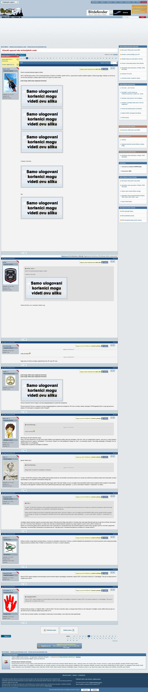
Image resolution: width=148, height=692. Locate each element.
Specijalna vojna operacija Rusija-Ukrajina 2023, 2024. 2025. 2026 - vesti (133, 145)
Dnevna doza (125, 246)
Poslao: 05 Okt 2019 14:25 (9, 453)
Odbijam (95, 690)
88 (106, 58)
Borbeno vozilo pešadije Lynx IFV (131, 183)
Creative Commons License (95, 682)
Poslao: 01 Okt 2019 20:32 (9, 258)
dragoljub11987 (7, 497)
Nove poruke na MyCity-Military (129, 175)
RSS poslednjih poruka (128, 164)
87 (103, 58)
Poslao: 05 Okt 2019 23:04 (9, 569)
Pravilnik (121, 2)
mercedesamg (7, 346)
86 (100, 58)
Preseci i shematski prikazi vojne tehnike (133, 192)
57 (77, 636)
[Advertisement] (74, 33)
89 (109, 58)
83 (91, 58)
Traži (133, 2)
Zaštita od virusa (96, 679)
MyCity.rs (90, 679)
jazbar (4, 262)
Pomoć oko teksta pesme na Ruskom (132, 237)
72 (59, 58)
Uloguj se (102, 2)
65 (38, 58)
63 (33, 58)
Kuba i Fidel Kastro (127, 150)
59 (21, 58)
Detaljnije (78, 657)
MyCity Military (95, 2)
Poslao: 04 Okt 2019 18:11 (9, 367)
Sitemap (75, 675)
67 (44, 58)
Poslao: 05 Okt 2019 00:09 (9, 414)
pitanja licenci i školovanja (7, 60)
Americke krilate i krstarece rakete (131, 206)
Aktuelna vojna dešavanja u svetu (18, 46)
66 (41, 58)
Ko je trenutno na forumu (11, 654)
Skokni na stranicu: (105, 62)
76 (71, 58)
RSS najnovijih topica (127, 160)
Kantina (115, 2)
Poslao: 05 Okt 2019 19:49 (9, 534)
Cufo (4, 457)
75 (68, 58)
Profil (25, 253)
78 (77, 58)
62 (29, 58)
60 (24, 58)
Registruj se (109, 2)
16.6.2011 (115, 54)
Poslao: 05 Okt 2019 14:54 (9, 493)
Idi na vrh (115, 640)
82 (88, 58)
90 (112, 58)
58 (80, 636)
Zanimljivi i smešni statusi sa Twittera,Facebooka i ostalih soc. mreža (132, 221)
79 (80, 58)
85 (97, 58)
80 (83, 58)
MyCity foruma (48, 685)
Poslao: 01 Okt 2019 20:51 (9, 342)
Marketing (143, 2)
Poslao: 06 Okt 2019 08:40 (9, 586)
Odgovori (22, 55)
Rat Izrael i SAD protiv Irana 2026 (131, 79)
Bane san (5, 418)
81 (86, 58)
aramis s (5, 538)
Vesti (86, 679)
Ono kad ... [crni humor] (128, 216)
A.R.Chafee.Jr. (7, 590)
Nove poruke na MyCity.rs (127, 213)
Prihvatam (85, 690)
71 (56, 58)
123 (116, 58)
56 (74, 636)
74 (65, 58)
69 (50, 58)
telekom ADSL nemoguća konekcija (131, 241)
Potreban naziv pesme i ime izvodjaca (132, 227)
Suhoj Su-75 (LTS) (127, 202)
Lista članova (128, 2)
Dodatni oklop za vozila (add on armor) (132, 187)
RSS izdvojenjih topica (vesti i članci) (132, 169)
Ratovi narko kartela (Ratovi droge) (131, 140)
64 (35, 58)
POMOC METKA (8, 64)
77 (74, 58)
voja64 (5, 371)
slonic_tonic (6, 69)
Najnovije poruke (67, 675)
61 (27, 58)
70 (53, 58)
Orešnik (124, 88)
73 (62, 58)
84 (94, 58)
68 (47, 58)
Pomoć (138, 2)
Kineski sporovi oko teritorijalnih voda (36, 46)
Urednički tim (82, 675)
